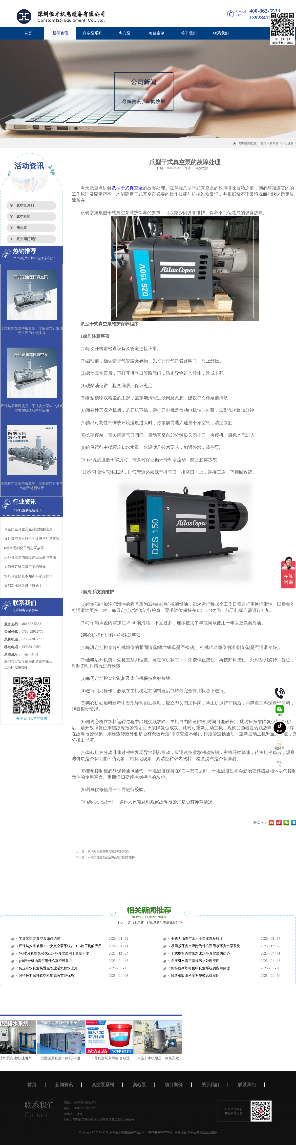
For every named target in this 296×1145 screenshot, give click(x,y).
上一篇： (102, 851)
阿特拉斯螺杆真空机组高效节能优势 (46, 976)
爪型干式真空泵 (127, 188)
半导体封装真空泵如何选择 (39, 938)
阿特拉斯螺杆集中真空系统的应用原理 (200, 968)
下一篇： (105, 857)
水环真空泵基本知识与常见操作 (28, 576)
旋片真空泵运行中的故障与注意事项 (32, 539)
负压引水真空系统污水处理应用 (194, 961)
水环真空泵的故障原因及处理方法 (30, 557)
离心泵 (22, 228)
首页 (28, 33)
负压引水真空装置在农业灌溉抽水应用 (48, 968)
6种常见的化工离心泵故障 (24, 548)
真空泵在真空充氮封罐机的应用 (28, 529)
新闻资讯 (275, 143)
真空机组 (23, 217)
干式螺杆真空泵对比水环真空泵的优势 (200, 953)
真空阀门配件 (27, 239)
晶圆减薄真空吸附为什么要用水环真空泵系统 (205, 946)
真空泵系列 (25, 206)
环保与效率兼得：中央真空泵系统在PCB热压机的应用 (60, 946)
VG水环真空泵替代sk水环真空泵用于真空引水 (53, 953)
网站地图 (180, 1132)
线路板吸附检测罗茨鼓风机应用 (194, 976)
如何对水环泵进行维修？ (23, 585)
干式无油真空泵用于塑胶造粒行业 (196, 938)
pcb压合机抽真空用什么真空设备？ (45, 961)
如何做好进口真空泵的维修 (25, 567)
